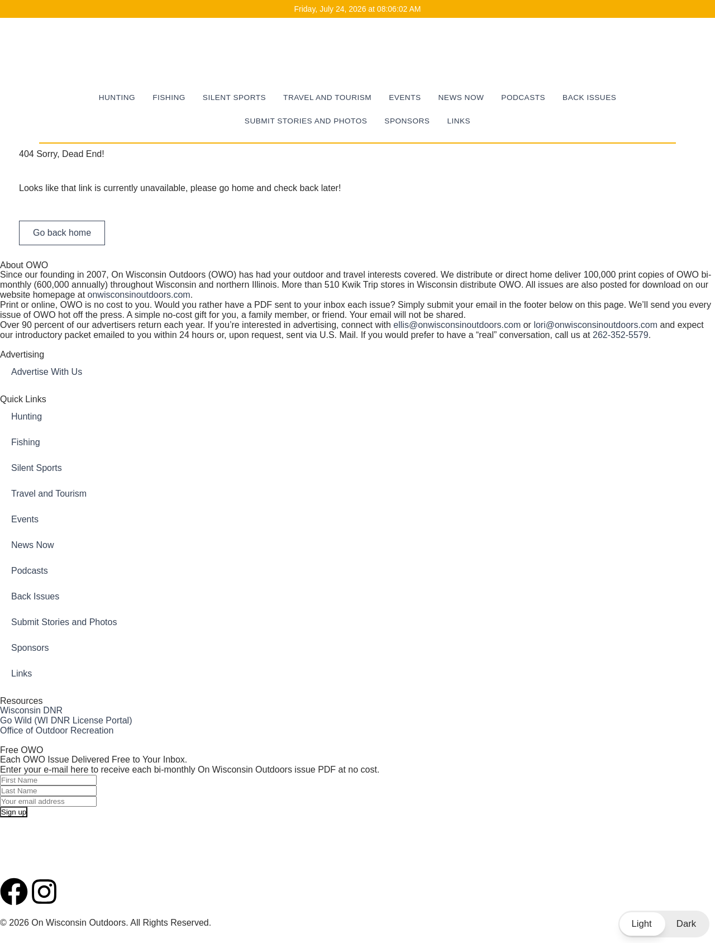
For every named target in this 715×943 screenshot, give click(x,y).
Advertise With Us (46, 372)
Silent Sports (234, 97)
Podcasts (523, 97)
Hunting (117, 97)
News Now (461, 97)
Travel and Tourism (327, 97)
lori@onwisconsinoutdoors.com (595, 325)
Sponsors (407, 121)
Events (405, 97)
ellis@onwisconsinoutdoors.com (457, 325)
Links (458, 121)
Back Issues (589, 97)
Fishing (168, 97)
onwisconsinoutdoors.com (139, 294)
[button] (663, 924)
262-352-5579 (621, 335)
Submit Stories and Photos (306, 121)
